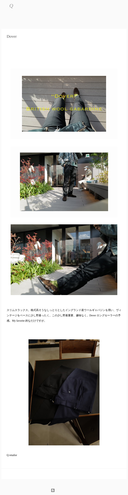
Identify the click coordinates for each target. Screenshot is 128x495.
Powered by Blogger (64, 490)
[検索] (18, 6)
